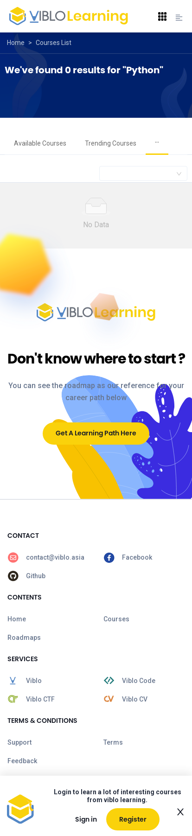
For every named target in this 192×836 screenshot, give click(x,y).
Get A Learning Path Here (96, 433)
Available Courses (40, 143)
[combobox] (143, 173)
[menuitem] (40, 144)
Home (16, 42)
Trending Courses (110, 143)
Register (133, 819)
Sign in (86, 819)
